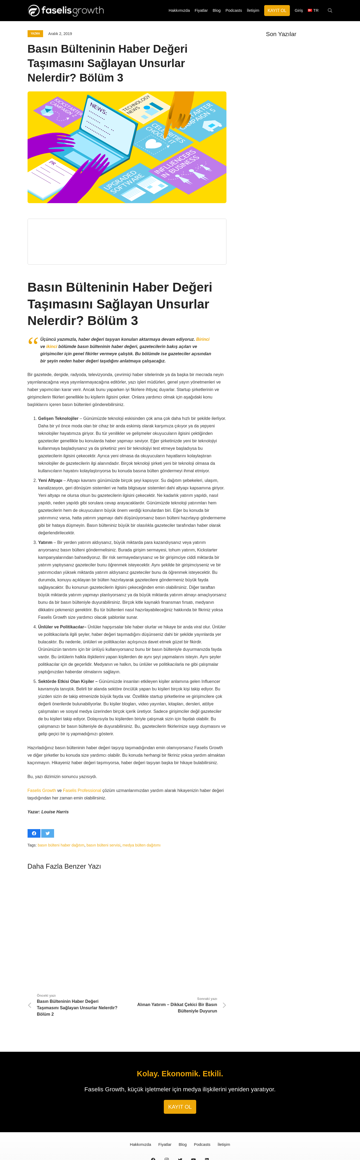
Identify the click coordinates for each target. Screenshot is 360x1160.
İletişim (224, 1116)
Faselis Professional (82, 790)
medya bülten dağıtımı (142, 845)
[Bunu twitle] (47, 833)
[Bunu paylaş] (34, 833)
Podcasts (202, 1116)
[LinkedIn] (207, 1132)
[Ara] (330, 11)
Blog (183, 1116)
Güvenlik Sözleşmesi (228, 1148)
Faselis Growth (42, 790)
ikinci (51, 346)
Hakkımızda (140, 1116)
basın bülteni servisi (103, 845)
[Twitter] (180, 1132)
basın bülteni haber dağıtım (61, 845)
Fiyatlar (164, 1116)
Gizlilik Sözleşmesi (197, 1148)
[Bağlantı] (70, 11)
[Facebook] (153, 1132)
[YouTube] (193, 1132)
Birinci (203, 339)
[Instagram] (166, 1132)
